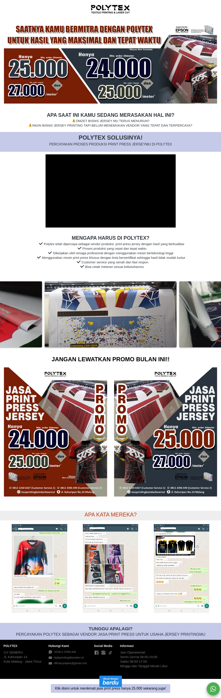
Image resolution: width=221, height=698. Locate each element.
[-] (96, 653)
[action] (213, 688)
